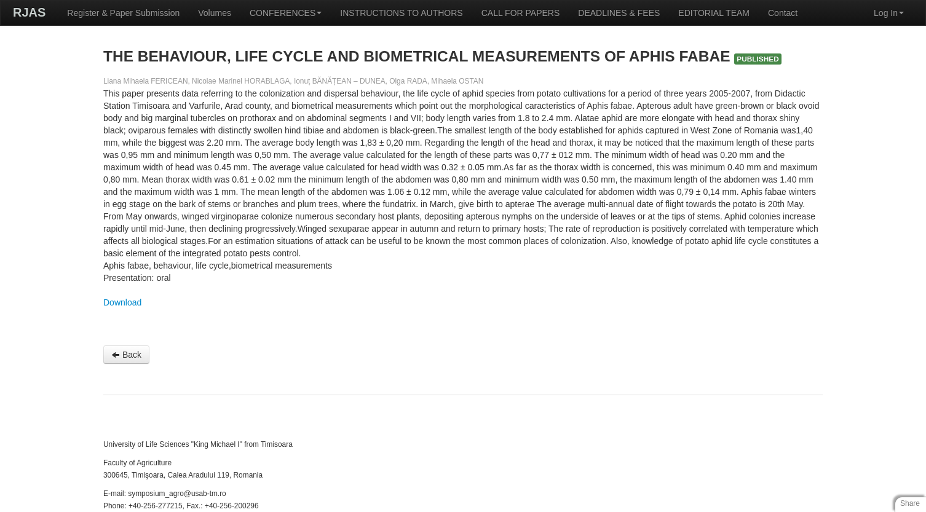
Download (122, 302)
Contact (782, 13)
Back (126, 355)
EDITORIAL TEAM (714, 13)
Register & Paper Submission (123, 13)
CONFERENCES (286, 13)
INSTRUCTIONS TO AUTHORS (401, 13)
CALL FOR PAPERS (520, 13)
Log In (889, 13)
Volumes (214, 13)
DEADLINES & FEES (619, 13)
